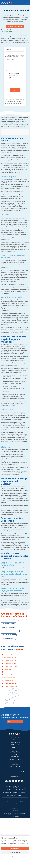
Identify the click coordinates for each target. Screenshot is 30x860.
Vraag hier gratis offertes (15, 26)
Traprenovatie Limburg (9, 669)
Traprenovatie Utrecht (8, 680)
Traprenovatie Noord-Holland (10, 675)
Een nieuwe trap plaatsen (15, 73)
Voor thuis (6, 30)
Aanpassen (15, 856)
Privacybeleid (15, 803)
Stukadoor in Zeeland (8, 620)
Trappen (13, 30)
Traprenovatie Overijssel (9, 677)
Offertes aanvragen (15, 722)
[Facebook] (6, 781)
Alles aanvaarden (15, 848)
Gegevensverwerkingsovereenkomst (15, 806)
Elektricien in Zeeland (8, 627)
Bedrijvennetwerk (15, 776)
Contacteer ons (15, 756)
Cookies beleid (15, 808)
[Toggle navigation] (27, 2)
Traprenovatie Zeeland (9, 683)
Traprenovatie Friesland (9, 660)
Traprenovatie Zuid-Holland (10, 686)
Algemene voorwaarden (15, 799)
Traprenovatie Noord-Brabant (10, 672)
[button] (27, 2)
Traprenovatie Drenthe (8, 655)
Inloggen (15, 768)
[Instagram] (22, 781)
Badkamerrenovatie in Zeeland (10, 631)
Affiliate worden (15, 764)
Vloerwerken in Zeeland (8, 638)
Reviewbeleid (15, 810)
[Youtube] (13, 781)
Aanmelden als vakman (15, 763)
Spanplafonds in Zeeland (9, 634)
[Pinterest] (16, 781)
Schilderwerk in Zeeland (8, 623)
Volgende (15, 90)
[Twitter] (9, 781)
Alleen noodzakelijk (15, 852)
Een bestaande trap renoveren (14, 76)
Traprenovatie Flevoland (9, 657)
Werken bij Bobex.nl (15, 766)
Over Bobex (15, 751)
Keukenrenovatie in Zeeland (9, 642)
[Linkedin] (19, 781)
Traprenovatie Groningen (9, 666)
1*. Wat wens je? (10, 71)
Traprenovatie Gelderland (9, 663)
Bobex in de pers (15, 754)
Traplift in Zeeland (21, 620)
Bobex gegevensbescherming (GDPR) (15, 801)
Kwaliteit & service (15, 752)
